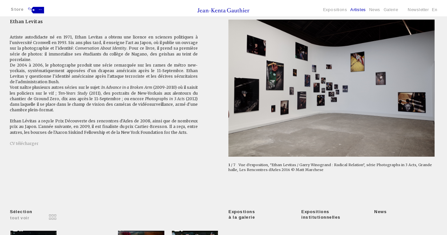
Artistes (358, 9)
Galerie (391, 9)
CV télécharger (24, 143)
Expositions (335, 9)
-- (40, 9)
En (434, 9)
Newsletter (418, 9)
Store (17, 9)
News (374, 9)
